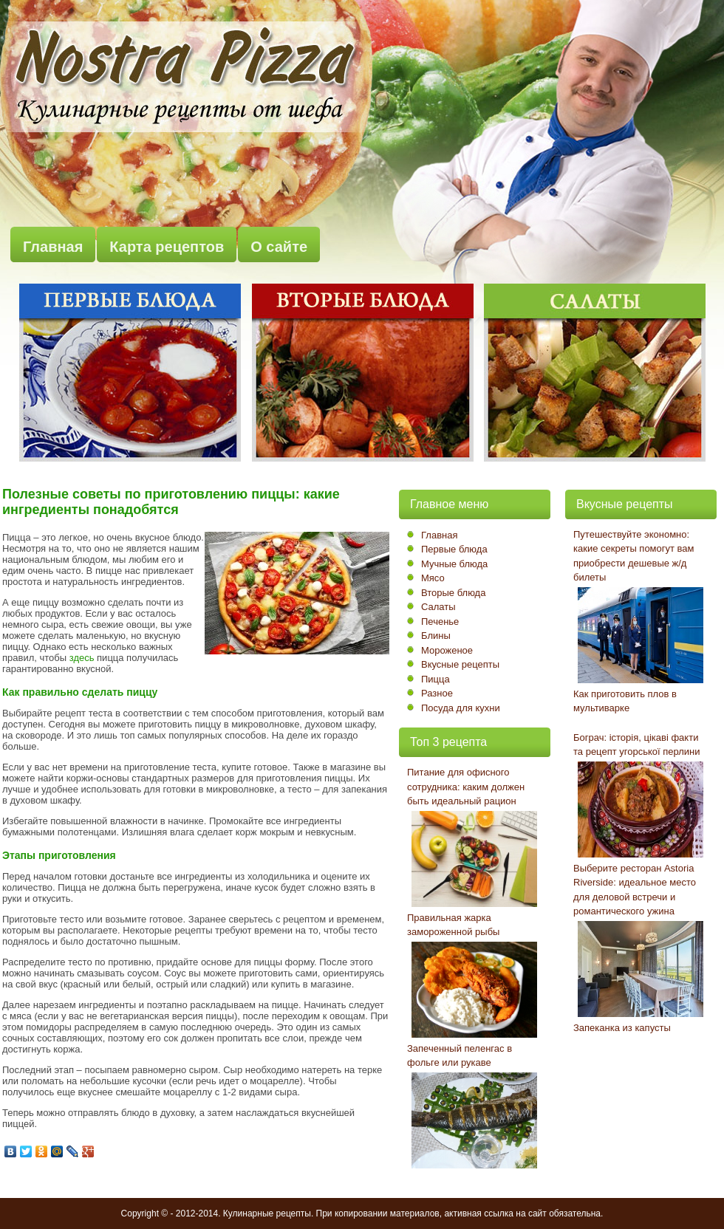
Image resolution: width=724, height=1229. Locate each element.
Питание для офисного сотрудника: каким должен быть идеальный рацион (466, 787)
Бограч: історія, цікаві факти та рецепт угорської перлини (636, 745)
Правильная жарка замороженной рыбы (453, 925)
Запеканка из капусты (622, 1027)
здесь (82, 657)
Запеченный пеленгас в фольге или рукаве (459, 1056)
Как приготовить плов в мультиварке (625, 701)
